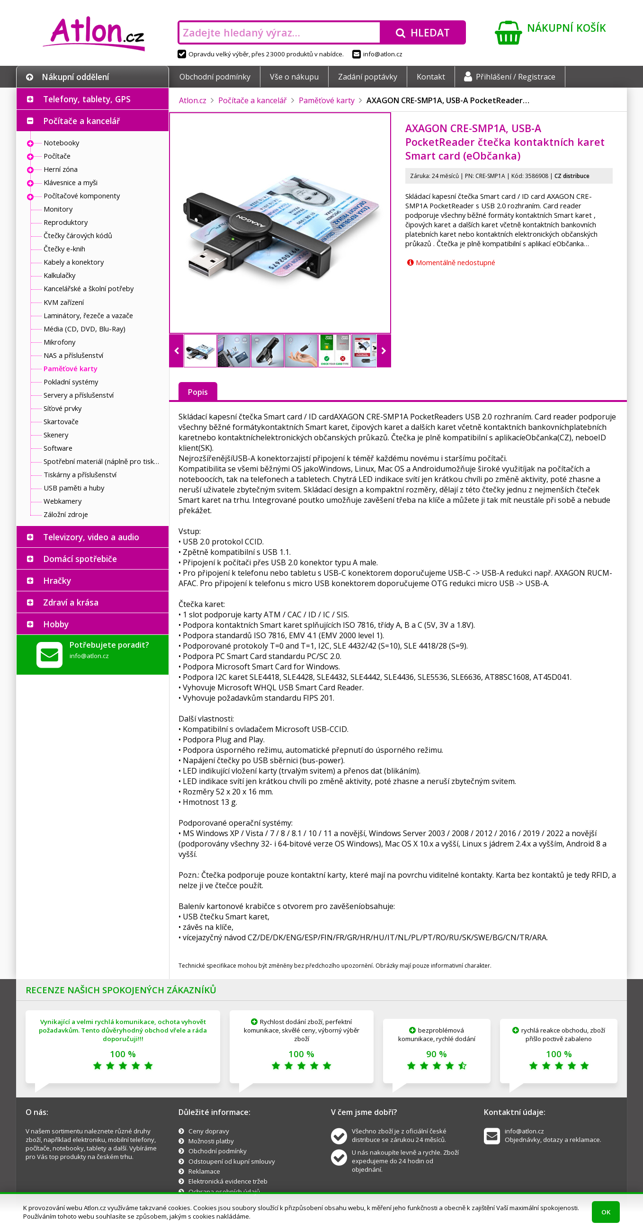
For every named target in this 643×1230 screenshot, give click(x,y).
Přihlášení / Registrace (509, 76)
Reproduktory (66, 222)
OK (605, 1212)
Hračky (57, 580)
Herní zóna (61, 169)
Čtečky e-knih (64, 248)
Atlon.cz (192, 100)
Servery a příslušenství (79, 395)
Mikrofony (59, 342)
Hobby (56, 624)
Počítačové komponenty (82, 195)
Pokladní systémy (71, 381)
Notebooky (61, 142)
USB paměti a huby (74, 487)
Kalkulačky (59, 275)
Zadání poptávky (367, 76)
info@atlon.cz (377, 54)
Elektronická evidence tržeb (228, 1181)
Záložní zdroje (66, 514)
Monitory (58, 209)
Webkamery (62, 501)
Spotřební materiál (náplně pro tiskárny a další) (104, 461)
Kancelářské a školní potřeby (89, 288)
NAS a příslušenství (73, 355)
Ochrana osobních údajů (224, 1191)
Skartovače (61, 421)
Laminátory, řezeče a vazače (88, 315)
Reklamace (204, 1171)
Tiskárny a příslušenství (80, 474)
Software (58, 448)
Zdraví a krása (70, 602)
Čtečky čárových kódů (78, 235)
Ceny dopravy (208, 1131)
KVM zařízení (64, 302)
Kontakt (431, 76)
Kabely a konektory (74, 262)
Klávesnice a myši (71, 182)
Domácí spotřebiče (80, 558)
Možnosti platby (211, 1141)
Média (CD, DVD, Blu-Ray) (84, 328)
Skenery (56, 434)
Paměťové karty (71, 368)
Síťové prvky (62, 408)
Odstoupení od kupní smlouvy (231, 1161)
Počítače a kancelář (81, 120)
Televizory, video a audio (91, 537)
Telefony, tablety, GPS (87, 99)
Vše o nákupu (294, 76)
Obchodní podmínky (214, 76)
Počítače (57, 155)
